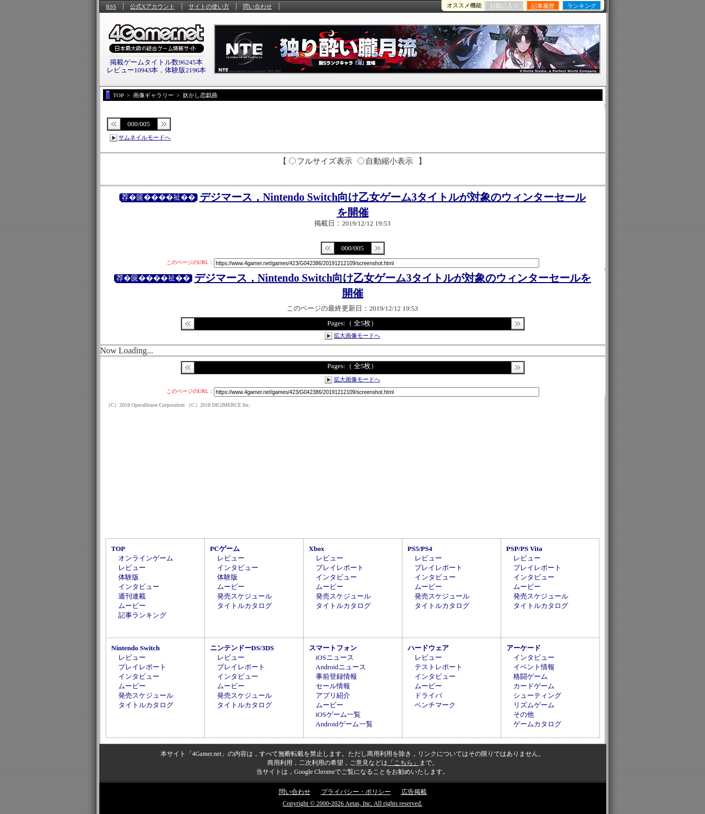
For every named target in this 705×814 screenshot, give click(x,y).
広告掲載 (414, 792)
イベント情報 (533, 667)
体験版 (128, 577)
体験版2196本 (185, 70)
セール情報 (333, 686)
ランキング (581, 6)
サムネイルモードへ (144, 137)
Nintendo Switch (135, 648)
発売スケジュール (244, 596)
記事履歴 (542, 6)
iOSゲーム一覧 (338, 714)
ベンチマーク (435, 705)
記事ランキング (142, 615)
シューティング (537, 695)
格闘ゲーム (530, 676)
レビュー (132, 568)
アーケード (523, 648)
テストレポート (439, 667)
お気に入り (504, 6)
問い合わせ (257, 6)
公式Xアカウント (152, 6)
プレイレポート (340, 568)
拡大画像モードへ (357, 335)
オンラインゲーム (145, 558)
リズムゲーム (533, 705)
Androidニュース (341, 667)
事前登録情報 (336, 676)
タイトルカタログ (244, 606)
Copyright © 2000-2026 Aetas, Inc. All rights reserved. (352, 803)
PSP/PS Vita (524, 549)
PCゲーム (225, 549)
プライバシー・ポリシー (356, 792)
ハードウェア (428, 648)
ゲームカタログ (537, 724)
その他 (523, 714)
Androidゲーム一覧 (344, 724)
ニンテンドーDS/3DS (242, 648)
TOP (118, 549)
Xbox (317, 549)
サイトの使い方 (209, 6)
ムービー (132, 606)
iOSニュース (335, 657)
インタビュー (138, 587)
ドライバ (428, 695)
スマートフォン (333, 648)
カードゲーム (533, 686)
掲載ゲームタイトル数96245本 (156, 62)
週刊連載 (132, 596)
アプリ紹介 (333, 695)
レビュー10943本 (132, 70)
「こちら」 (403, 762)
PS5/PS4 (420, 549)
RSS (111, 6)
